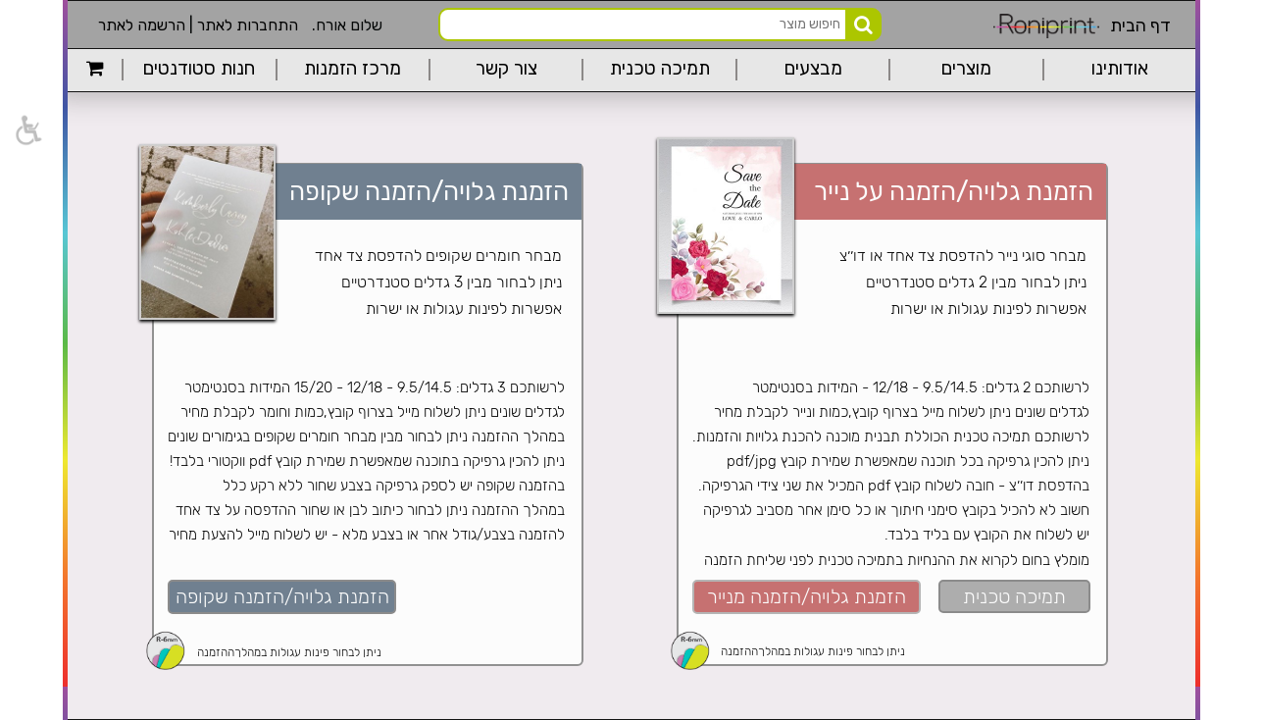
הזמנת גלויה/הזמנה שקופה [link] (282, 596)
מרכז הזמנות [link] (352, 69)
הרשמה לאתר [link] (141, 25)
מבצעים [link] (813, 69)
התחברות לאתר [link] (247, 25)
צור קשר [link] (506, 69)
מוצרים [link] (966, 69)
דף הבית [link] (1140, 25)
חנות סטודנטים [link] (199, 69)
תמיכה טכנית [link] (660, 69)
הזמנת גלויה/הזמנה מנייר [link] (806, 596)
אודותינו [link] (1119, 69)
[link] (27, 130)
